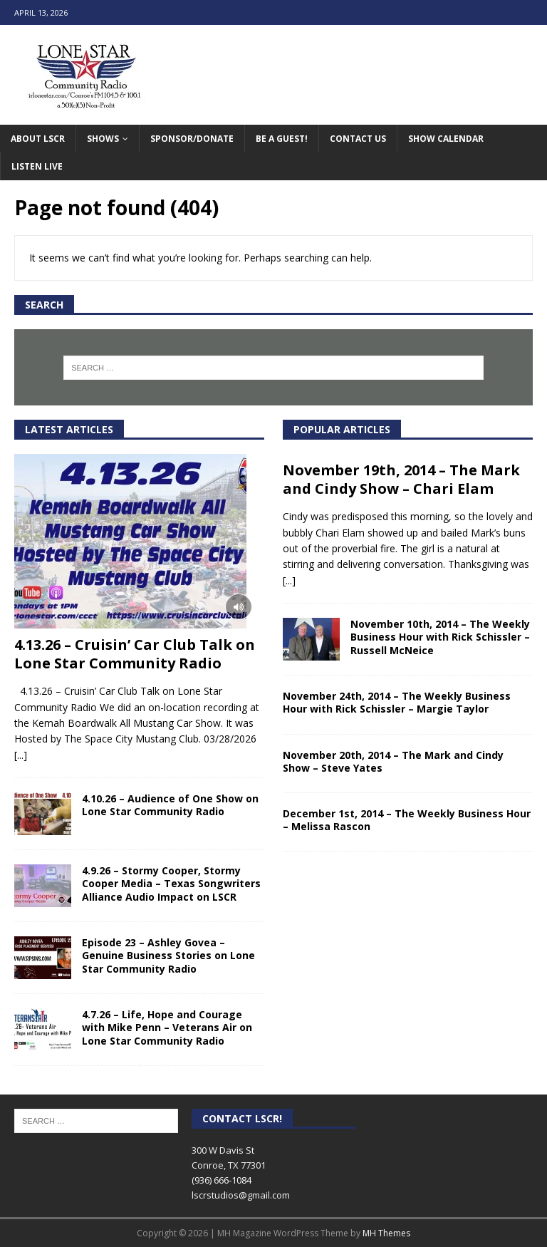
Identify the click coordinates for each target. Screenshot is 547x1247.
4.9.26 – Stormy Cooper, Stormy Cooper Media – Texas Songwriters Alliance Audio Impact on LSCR (171, 883)
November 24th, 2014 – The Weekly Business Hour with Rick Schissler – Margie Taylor (397, 702)
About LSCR (38, 139)
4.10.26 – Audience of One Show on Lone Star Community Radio (170, 805)
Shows (103, 139)
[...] (20, 755)
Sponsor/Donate (192, 139)
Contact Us (358, 139)
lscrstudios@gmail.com (241, 1195)
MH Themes (386, 1233)
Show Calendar (446, 139)
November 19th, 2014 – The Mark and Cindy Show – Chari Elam (401, 479)
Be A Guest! (282, 139)
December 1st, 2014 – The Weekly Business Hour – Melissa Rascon (407, 820)
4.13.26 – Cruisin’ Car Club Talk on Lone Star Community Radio (134, 654)
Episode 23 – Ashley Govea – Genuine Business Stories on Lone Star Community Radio (168, 955)
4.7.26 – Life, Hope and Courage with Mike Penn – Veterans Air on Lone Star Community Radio (167, 1027)
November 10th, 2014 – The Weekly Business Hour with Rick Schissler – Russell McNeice (440, 636)
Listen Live (37, 166)
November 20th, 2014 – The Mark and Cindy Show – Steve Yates (393, 761)
